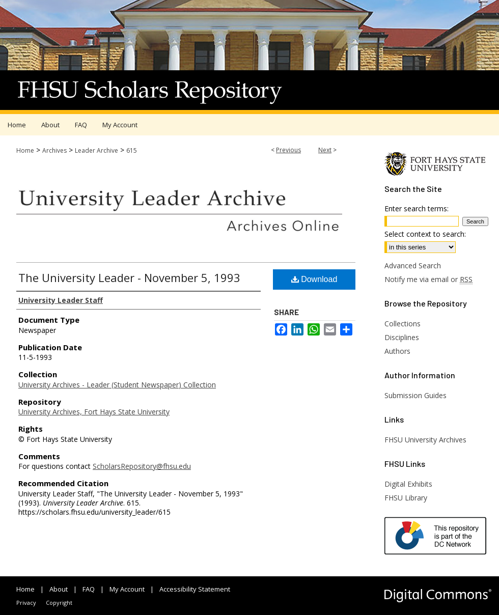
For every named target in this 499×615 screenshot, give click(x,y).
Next (324, 150)
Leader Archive (96, 150)
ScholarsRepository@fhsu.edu (142, 466)
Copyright (59, 602)
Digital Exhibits (408, 484)
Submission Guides (415, 395)
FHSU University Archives (425, 439)
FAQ (88, 589)
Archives (54, 150)
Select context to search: (425, 234)
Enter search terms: (416, 208)
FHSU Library (405, 497)
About (58, 589)
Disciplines (401, 337)
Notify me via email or (428, 279)
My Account (127, 589)
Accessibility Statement (194, 589)
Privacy (26, 602)
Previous (288, 150)
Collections (402, 323)
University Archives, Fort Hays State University (94, 411)
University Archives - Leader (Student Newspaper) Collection (117, 384)
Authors (397, 351)
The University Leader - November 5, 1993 (129, 277)
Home (25, 150)
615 (131, 150)
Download (314, 279)
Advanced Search (412, 265)
